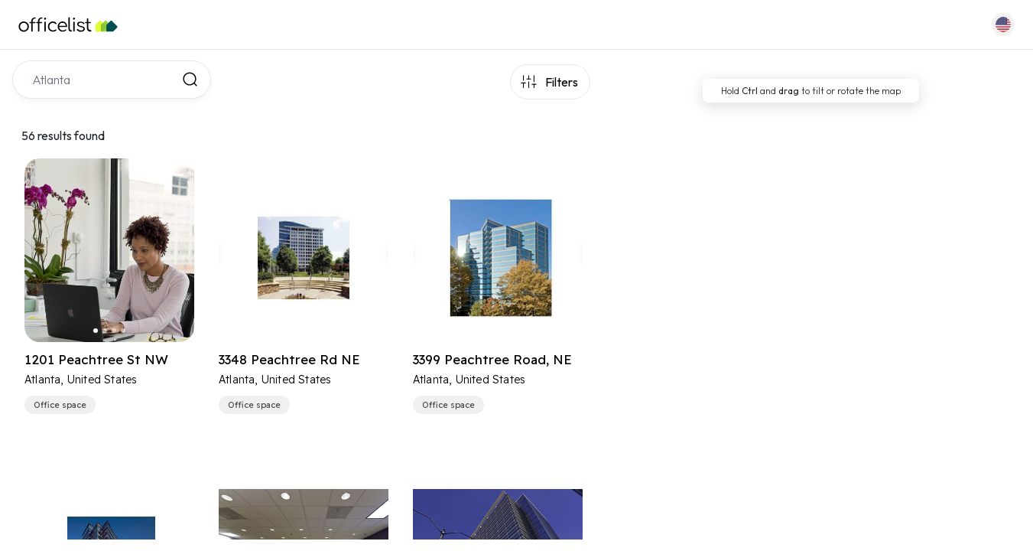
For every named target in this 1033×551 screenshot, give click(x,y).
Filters (561, 82)
